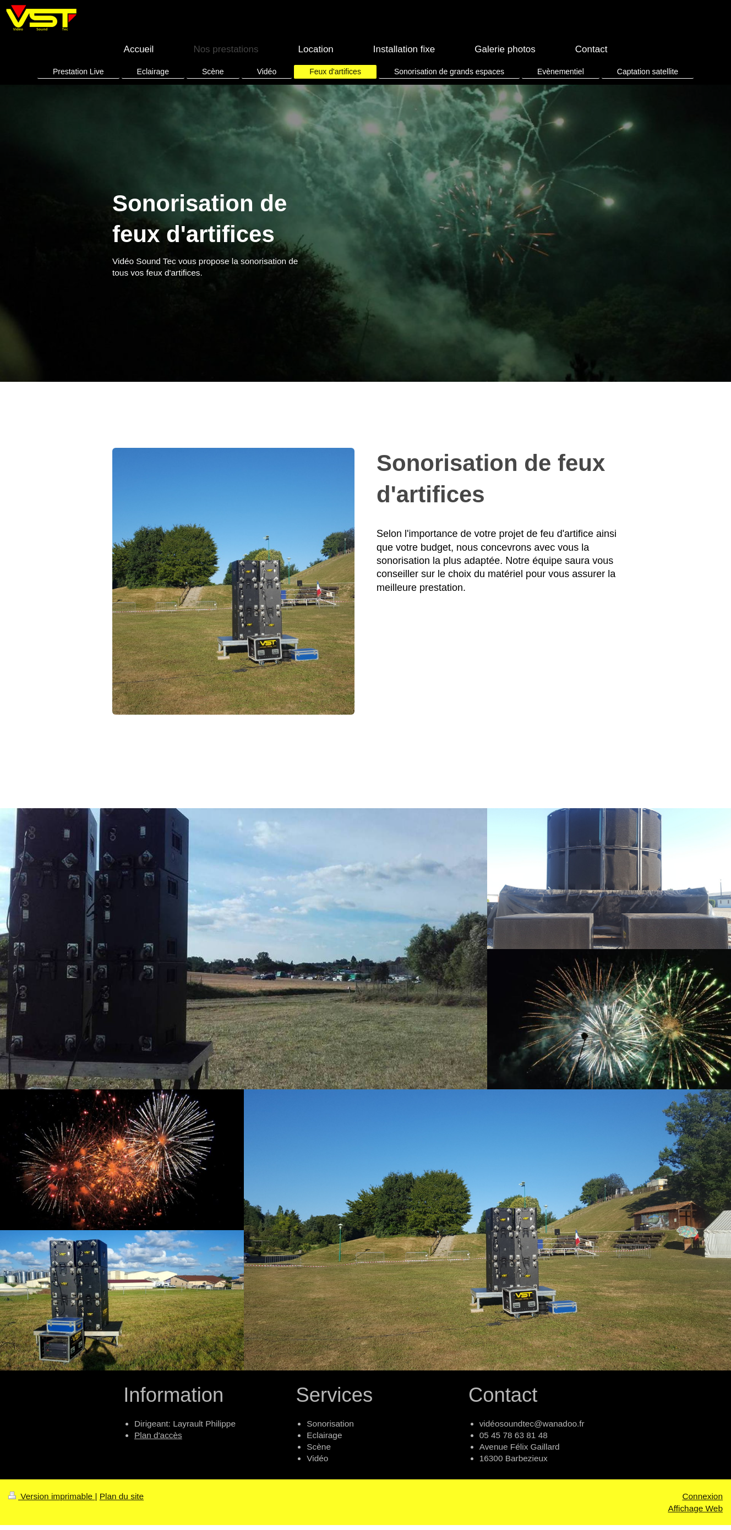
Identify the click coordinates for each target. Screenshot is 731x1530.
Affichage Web (695, 1508)
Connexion (702, 1496)
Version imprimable (51, 1496)
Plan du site (122, 1496)
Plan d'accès (158, 1435)
